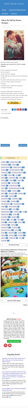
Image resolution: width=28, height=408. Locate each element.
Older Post (23, 145)
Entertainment (12, 177)
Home (4, 10)
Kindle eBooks (4, 190)
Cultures (10, 175)
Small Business (15, 198)
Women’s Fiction (4, 209)
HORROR (3, 185)
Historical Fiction (13, 185)
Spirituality (13, 201)
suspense (3, 238)
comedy (15, 214)
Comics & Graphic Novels (15, 169)
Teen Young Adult (5, 27)
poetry (2, 232)
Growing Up (14, 183)
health (2, 222)
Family (20, 177)
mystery (13, 224)
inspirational (11, 222)
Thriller (3, 206)
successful (20, 235)
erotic (12, 219)
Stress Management (5, 204)
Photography (11, 193)
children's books (4, 214)
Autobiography (4, 164)
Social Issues (4, 201)
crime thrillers (4, 217)
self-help (3, 235)
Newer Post (5, 145)
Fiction (11, 180)
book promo (6, 25)
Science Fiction (4, 198)
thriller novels (12, 238)
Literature (14, 190)
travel (20, 238)
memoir (20, 222)
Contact (14, 14)
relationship (11, 232)
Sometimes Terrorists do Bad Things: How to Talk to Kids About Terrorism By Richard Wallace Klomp (13, 360)
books (11, 25)
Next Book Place (11, 158)
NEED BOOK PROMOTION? (17, 10)
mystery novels (4, 227)
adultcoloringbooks (5, 211)
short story (11, 235)
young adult (3, 240)
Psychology (20, 193)
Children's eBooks (17, 167)
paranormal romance (6, 230)
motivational (4, 224)
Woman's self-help (13, 206)
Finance (19, 180)
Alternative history (14, 162)
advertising (16, 211)
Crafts (2, 175)
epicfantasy (3, 219)
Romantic (11, 196)
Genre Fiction (4, 183)
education (14, 217)
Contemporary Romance (17, 172)
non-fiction (14, 227)
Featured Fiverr (17, 25)
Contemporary (4, 172)
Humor (2, 188)
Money (2, 193)
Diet (16, 175)
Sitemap (5, 14)
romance (24, 25)
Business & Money (5, 167)
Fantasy (3, 180)
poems (16, 230)
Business (14, 164)
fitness (19, 219)
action (14, 209)
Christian (3, 169)
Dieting (2, 177)
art (23, 211)
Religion (3, 196)
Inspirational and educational (15, 188)
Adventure (3, 162)
